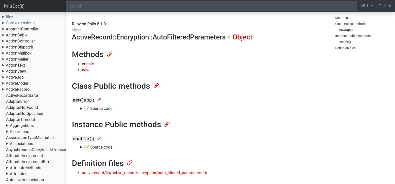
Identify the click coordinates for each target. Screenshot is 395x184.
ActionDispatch (19, 47)
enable (88, 64)
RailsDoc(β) (14, 6)
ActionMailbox (18, 53)
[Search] (211, 6)
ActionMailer (17, 59)
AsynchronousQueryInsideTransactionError (44, 149)
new (85, 70)
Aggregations (22, 125)
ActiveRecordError (22, 95)
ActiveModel (17, 83)
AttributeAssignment (24, 155)
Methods (341, 18)
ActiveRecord (17, 89)
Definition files (345, 48)
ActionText (15, 65)
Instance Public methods (353, 36)
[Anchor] (109, 54)
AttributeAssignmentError (29, 161)
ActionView (16, 71)
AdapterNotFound (22, 107)
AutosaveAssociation (25, 179)
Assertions (19, 131)
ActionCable (16, 35)
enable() (345, 42)
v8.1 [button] (365, 6)
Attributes (18, 173)
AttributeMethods (25, 167)
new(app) (346, 30)
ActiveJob (15, 77)
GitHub (385, 6)
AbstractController (22, 29)
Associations (21, 143)
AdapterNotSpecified (24, 113)
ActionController (20, 41)
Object (242, 37)
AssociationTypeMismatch (30, 137)
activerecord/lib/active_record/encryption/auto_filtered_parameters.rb (144, 172)
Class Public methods (351, 24)
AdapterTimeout (20, 119)
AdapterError (17, 101)
